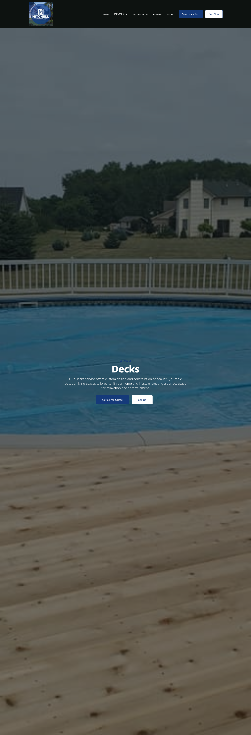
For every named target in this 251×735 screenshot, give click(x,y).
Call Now (214, 14)
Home (105, 14)
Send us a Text (191, 14)
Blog (170, 14)
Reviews (157, 14)
